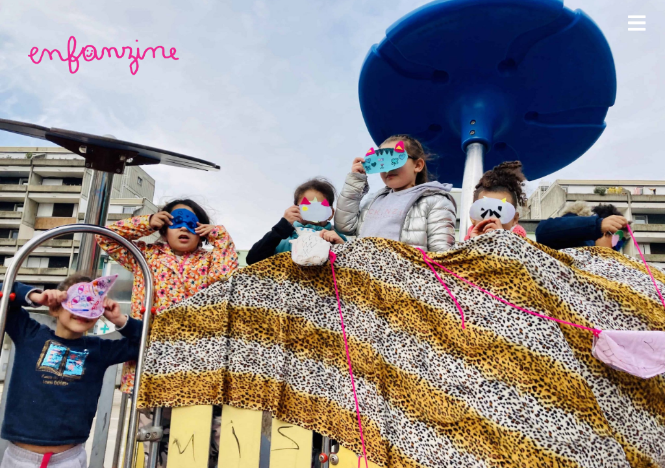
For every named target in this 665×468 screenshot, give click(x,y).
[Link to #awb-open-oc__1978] (637, 23)
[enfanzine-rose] (105, 38)
